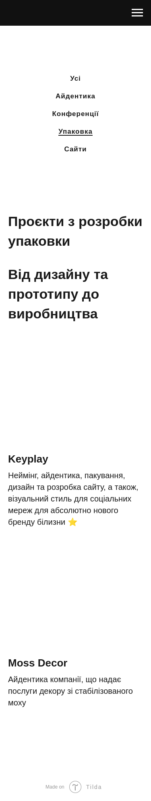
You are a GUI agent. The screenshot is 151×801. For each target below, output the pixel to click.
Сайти (75, 149)
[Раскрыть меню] (137, 13)
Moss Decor (37, 663)
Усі (75, 78)
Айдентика (75, 96)
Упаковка (75, 131)
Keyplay (28, 459)
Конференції (75, 114)
